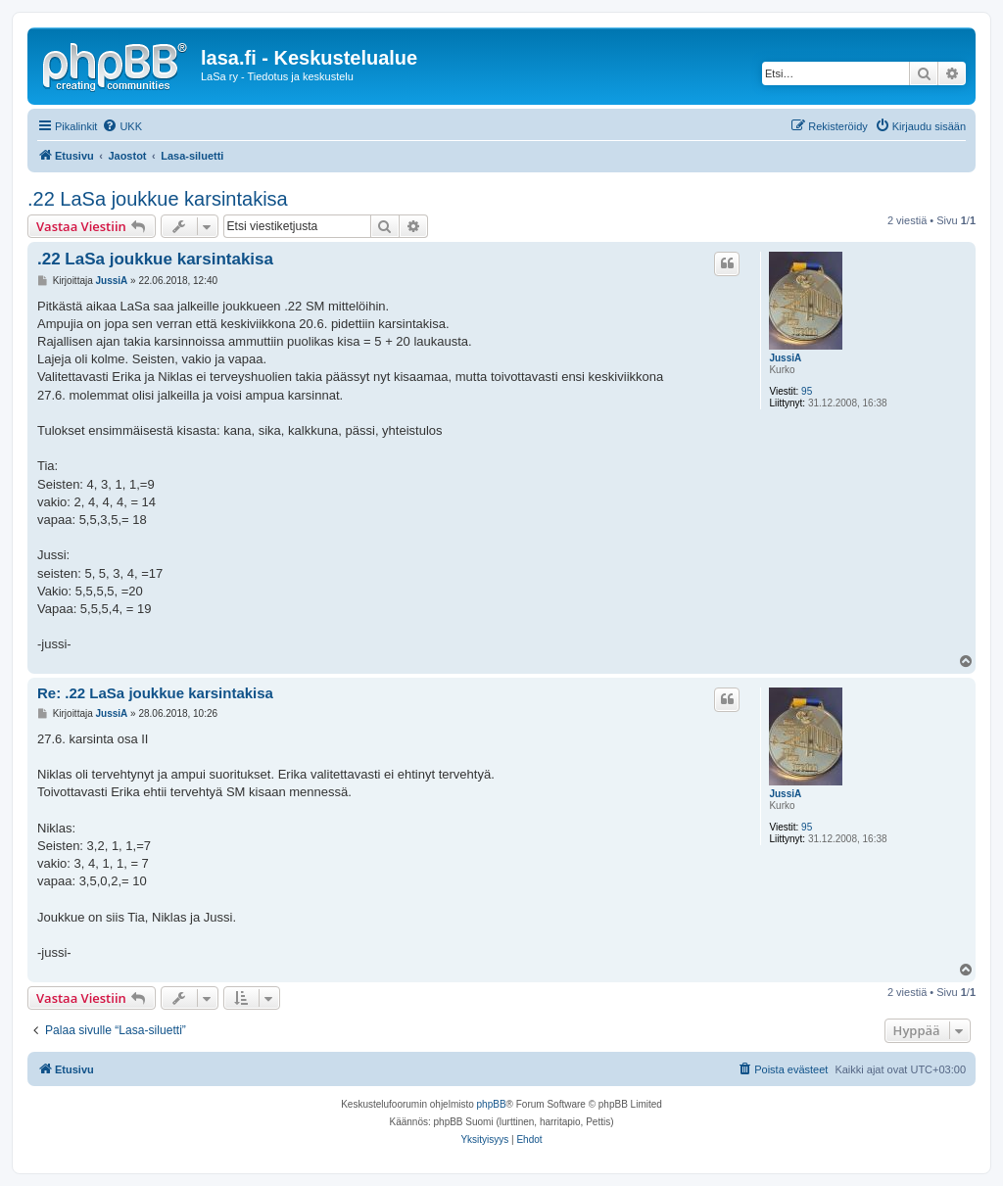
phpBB (491, 1104)
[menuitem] (122, 126)
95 (806, 391)
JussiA (785, 358)
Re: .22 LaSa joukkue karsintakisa (155, 693)
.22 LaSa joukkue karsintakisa (157, 199)
